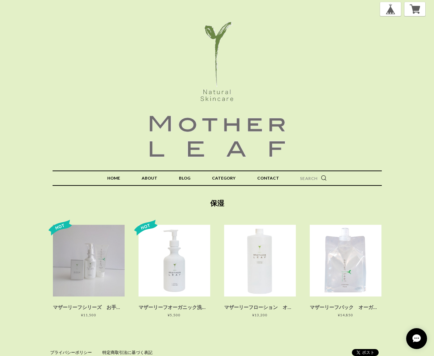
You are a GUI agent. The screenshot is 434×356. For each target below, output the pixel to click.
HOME (113, 178)
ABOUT (149, 178)
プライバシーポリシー (71, 352)
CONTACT (268, 178)
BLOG (184, 178)
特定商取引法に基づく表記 (127, 352)
